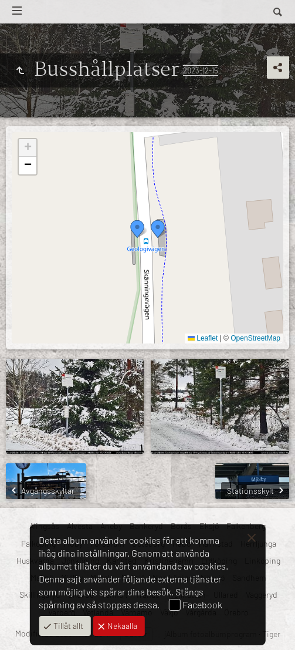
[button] (137, 229)
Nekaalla (121, 626)
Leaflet (203, 338)
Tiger (271, 634)
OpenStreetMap (255, 338)
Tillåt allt (67, 626)
